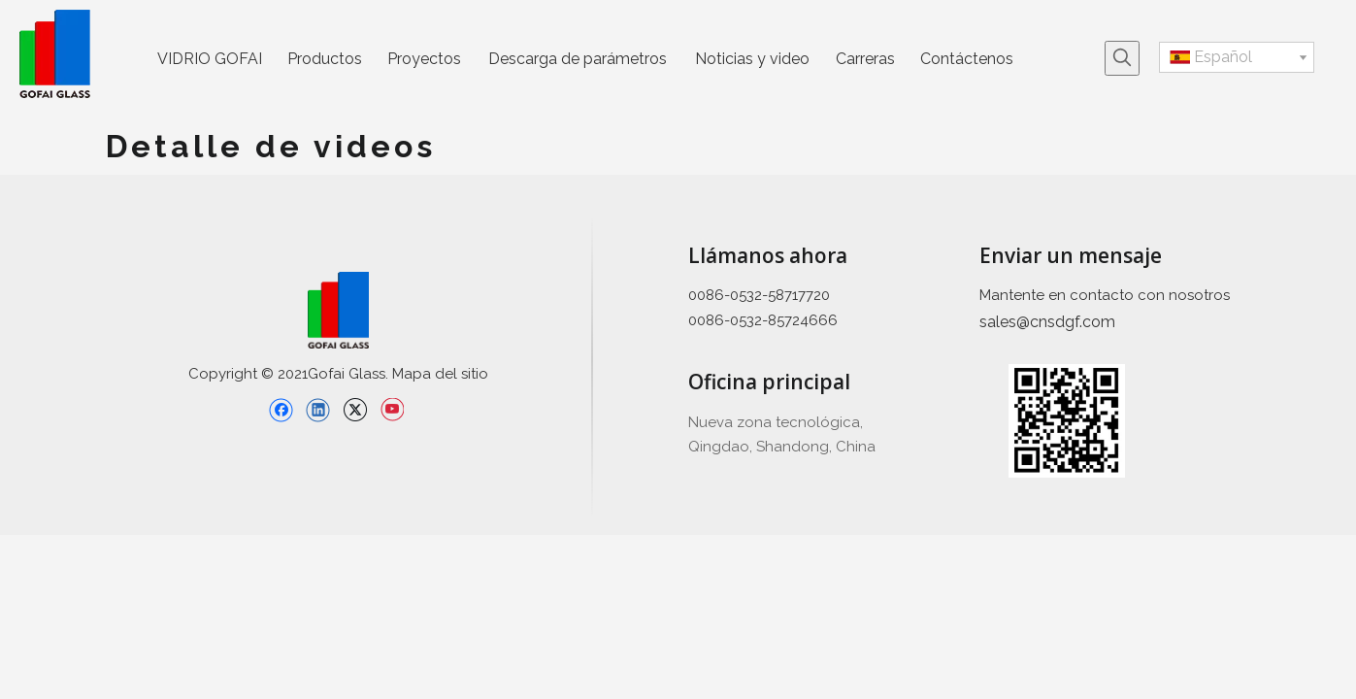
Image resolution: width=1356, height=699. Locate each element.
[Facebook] (281, 409)
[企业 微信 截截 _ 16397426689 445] (1067, 421)
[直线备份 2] (592, 367)
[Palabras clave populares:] (1122, 58)
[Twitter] (355, 409)
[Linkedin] (318, 409)
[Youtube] (392, 409)
